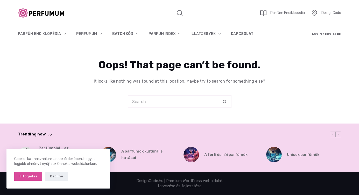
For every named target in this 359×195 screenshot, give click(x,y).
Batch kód (126, 34)
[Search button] (225, 101)
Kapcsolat (242, 34)
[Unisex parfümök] (274, 154)
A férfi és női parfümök (226, 154)
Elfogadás (28, 176)
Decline (56, 176)
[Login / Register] (326, 34)
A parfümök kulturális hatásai (142, 154)
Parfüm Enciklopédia (287, 13)
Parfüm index (165, 34)
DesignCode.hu (149, 180)
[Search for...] (173, 101)
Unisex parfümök (303, 154)
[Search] (179, 13)
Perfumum (90, 34)
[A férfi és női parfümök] (191, 154)
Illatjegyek (207, 34)
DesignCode (331, 13)
